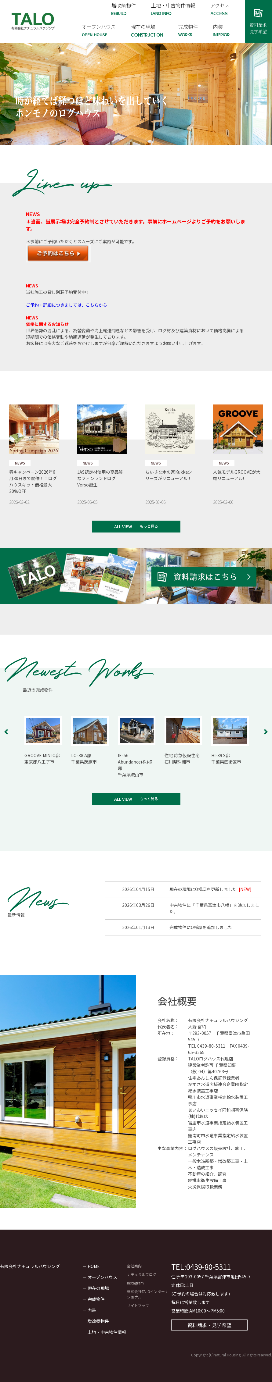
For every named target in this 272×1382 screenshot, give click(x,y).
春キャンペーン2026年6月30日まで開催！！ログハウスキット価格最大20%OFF (33, 481)
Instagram (135, 1282)
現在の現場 (98, 1288)
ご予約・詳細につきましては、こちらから (66, 305)
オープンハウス (102, 1277)
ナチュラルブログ (141, 1274)
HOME (94, 1266)
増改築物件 (98, 1321)
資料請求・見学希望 (209, 1325)
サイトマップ (138, 1305)
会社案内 (134, 1265)
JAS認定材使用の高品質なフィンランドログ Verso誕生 (100, 478)
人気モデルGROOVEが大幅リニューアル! (236, 475)
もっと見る (149, 526)
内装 (92, 1310)
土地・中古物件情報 (107, 1332)
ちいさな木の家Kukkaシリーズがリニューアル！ (168, 475)
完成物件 (96, 1299)
